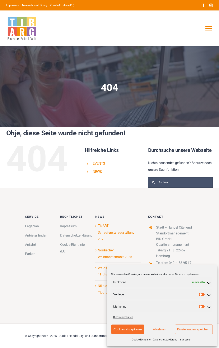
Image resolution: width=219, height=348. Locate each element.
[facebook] (203, 5)
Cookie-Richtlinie (141, 339)
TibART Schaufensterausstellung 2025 (116, 232)
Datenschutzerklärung (165, 339)
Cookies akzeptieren (127, 329)
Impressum (186, 339)
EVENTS (99, 164)
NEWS (97, 172)
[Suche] (153, 182)
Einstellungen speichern (193, 329)
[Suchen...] (180, 182)
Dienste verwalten (123, 317)
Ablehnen (159, 329)
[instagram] (211, 5)
